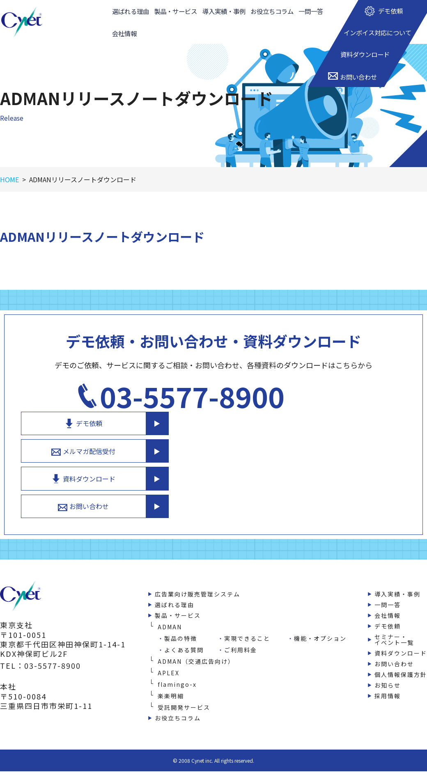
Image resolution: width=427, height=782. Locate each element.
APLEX (168, 652)
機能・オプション (320, 618)
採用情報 (387, 675)
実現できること (247, 618)
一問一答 (311, 12)
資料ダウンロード (320, 456)
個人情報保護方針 (400, 654)
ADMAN (170, 606)
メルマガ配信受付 (320, 428)
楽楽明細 (171, 675)
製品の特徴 (180, 618)
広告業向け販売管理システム (197, 573)
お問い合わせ (320, 485)
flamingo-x (177, 664)
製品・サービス (176, 12)
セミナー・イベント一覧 (394, 619)
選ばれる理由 (130, 12)
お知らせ (387, 664)
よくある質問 (184, 629)
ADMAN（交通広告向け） (196, 641)
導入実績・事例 (224, 12)
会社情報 (124, 36)
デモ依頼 (320, 399)
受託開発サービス (184, 687)
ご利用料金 (240, 629)
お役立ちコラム (273, 12)
